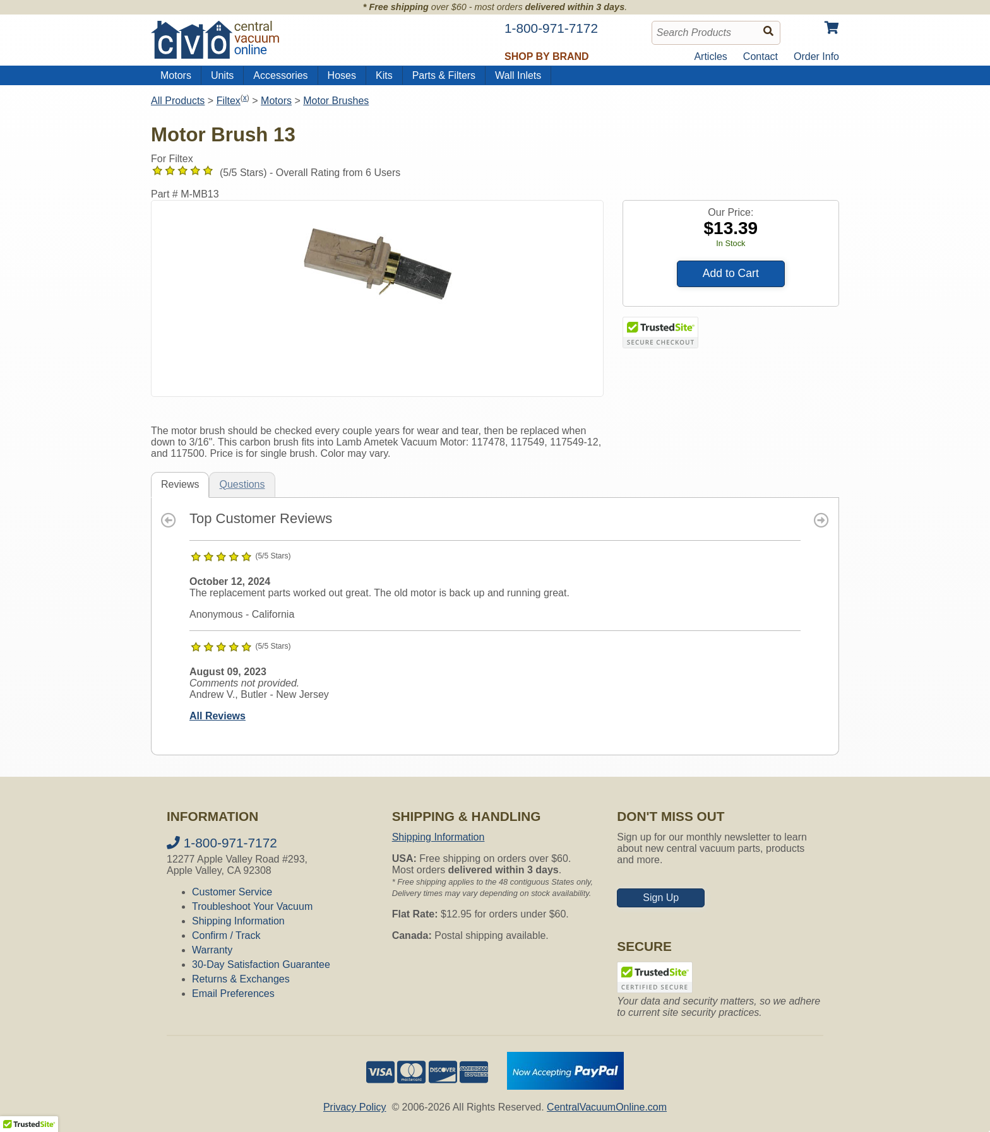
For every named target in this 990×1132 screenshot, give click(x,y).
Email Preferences (233, 993)
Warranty (212, 950)
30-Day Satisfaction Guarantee (261, 964)
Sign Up (661, 897)
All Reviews (217, 715)
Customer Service (232, 892)
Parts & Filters (443, 75)
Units (222, 75)
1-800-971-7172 (222, 842)
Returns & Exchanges (241, 979)
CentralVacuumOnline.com (607, 1107)
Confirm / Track (226, 935)
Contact (760, 56)
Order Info (816, 56)
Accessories (280, 75)
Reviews (180, 484)
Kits (384, 75)
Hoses (342, 75)
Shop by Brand (546, 56)
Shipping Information (238, 921)
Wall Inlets (518, 75)
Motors (175, 75)
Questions (242, 484)
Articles (710, 56)
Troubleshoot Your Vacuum (252, 906)
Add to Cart (731, 273)
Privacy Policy (354, 1107)
